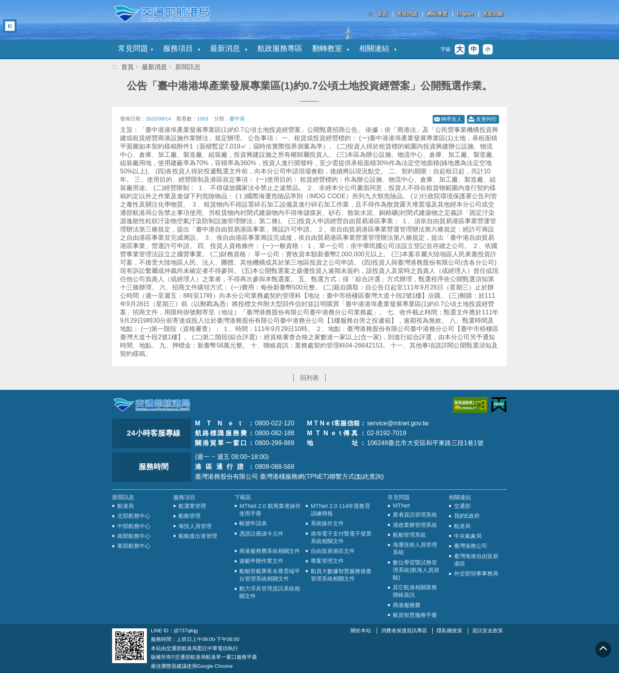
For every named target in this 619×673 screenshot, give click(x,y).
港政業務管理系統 (415, 525)
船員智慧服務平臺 (415, 615)
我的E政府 (467, 516)
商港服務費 (406, 605)
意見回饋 (492, 14)
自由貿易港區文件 (333, 551)
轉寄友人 (451, 119)
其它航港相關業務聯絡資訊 (415, 591)
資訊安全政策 (487, 631)
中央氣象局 (468, 536)
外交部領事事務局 (476, 573)
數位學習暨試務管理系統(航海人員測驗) (416, 570)
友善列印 (486, 119)
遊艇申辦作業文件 (261, 561)
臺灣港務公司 (470, 546)
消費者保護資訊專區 (404, 631)
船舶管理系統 (409, 535)
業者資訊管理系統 (415, 514)
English (465, 14)
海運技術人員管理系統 (415, 548)
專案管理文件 (327, 561)
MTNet (401, 505)
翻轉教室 (330, 48)
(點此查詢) (369, 476)
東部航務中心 (133, 546)
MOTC (151, 405)
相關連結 (377, 48)
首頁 (382, 14)
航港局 (125, 506)
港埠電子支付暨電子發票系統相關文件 (341, 537)
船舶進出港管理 (197, 536)
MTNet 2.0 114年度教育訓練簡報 (340, 510)
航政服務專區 (279, 48)
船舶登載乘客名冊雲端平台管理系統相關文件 (269, 575)
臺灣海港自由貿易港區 (476, 560)
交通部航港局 (161, 14)
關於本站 (361, 631)
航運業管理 (192, 506)
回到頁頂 (603, 649)
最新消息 (228, 48)
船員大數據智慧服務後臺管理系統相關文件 (341, 575)
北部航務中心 (133, 516)
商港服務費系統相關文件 (269, 551)
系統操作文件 (327, 523)
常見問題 (407, 14)
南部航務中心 (133, 536)
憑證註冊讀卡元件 (261, 533)
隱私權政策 (449, 631)
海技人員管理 (195, 526)
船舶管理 (189, 516)
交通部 (462, 506)
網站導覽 (437, 14)
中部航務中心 (133, 526)
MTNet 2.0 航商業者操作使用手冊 (269, 510)
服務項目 (181, 48)
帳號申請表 (253, 523)
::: (370, 14)
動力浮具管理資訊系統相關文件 (269, 592)
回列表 (309, 377)
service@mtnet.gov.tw (397, 423)
